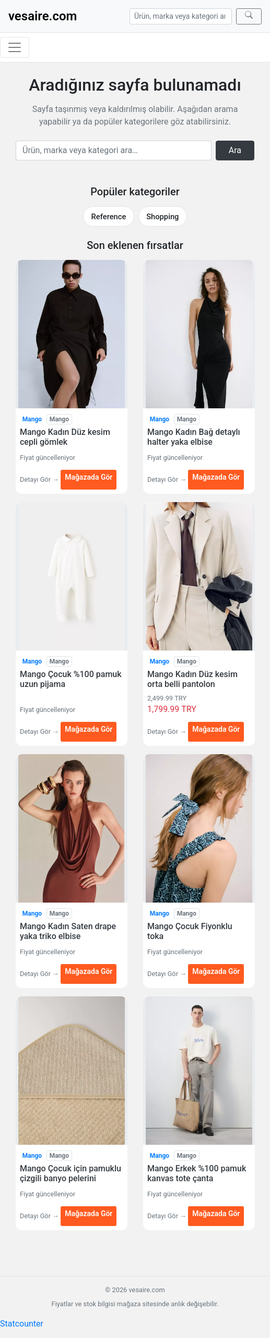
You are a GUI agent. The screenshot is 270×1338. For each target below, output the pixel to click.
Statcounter (21, 1324)
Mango (32, 419)
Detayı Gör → (40, 479)
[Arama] (181, 16)
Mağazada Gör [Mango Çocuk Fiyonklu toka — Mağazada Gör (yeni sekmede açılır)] (216, 971)
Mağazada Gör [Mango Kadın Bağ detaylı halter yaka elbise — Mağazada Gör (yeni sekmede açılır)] (216, 477)
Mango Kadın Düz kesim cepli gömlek (65, 437)
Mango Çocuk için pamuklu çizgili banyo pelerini (70, 1173)
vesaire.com (42, 16)
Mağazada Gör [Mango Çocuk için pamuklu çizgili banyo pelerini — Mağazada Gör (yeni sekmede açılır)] (88, 1213)
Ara (235, 150)
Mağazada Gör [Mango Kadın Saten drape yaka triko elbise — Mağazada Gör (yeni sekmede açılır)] (88, 971)
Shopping (162, 216)
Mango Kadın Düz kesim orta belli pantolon (192, 679)
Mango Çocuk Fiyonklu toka (189, 931)
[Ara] (249, 16)
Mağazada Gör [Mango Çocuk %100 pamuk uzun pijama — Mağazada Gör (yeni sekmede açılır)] (88, 729)
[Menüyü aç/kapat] (14, 47)
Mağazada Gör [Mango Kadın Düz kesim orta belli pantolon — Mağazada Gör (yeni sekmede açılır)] (216, 729)
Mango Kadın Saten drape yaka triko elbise (68, 931)
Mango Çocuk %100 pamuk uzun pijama (71, 679)
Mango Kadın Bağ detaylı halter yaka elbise (193, 437)
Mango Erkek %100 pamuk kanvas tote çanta (196, 1173)
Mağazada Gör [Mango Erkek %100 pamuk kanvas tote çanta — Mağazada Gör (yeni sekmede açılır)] (216, 1213)
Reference (108, 216)
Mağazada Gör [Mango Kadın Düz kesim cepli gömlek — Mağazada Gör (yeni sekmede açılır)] (88, 477)
